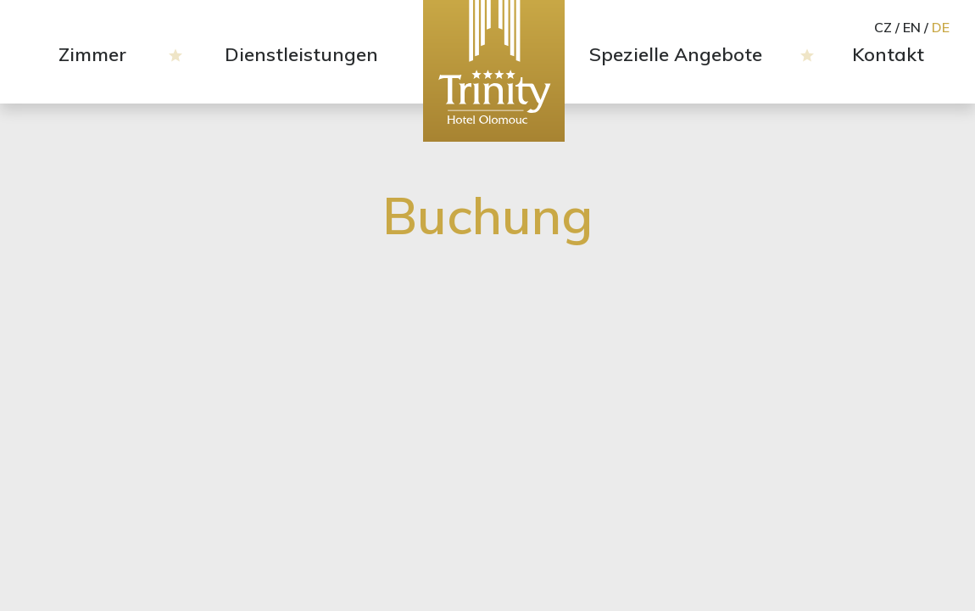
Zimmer (92, 54)
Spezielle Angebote (675, 54)
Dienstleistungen (301, 54)
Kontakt (888, 54)
